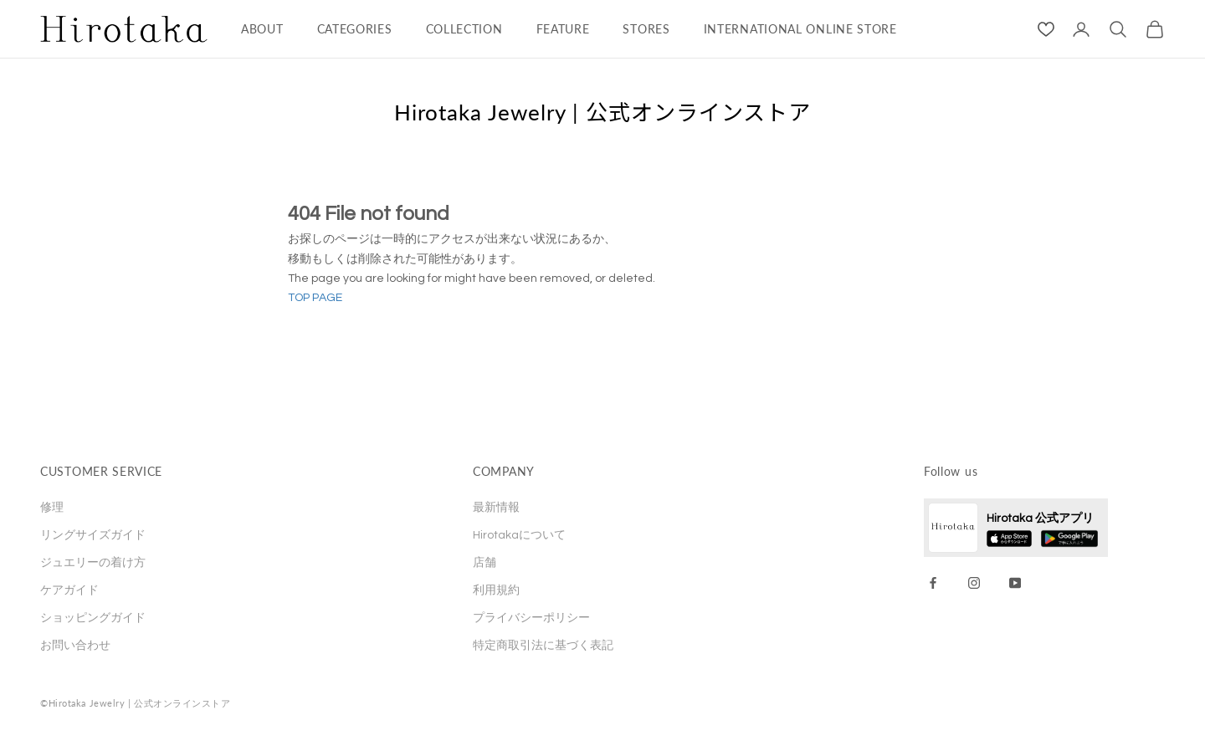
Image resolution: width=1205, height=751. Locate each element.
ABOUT (262, 29)
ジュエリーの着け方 (93, 563)
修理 (52, 507)
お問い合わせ (75, 645)
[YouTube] (1015, 583)
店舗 (484, 563)
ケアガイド (69, 590)
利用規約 (496, 590)
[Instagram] (974, 583)
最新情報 (496, 507)
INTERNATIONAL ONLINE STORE (800, 29)
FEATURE (563, 29)
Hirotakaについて (519, 535)
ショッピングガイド (93, 618)
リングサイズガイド (93, 535)
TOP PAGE (315, 298)
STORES (646, 29)
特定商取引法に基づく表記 (543, 645)
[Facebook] (933, 583)
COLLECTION (464, 29)
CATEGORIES (354, 29)
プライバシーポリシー (531, 618)
